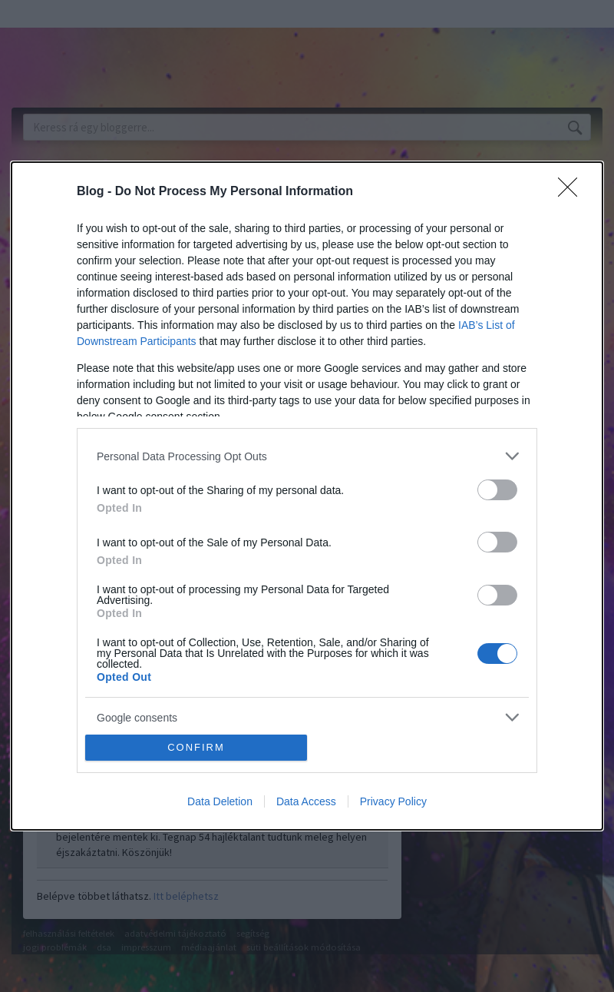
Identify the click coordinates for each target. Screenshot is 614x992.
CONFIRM (196, 747)
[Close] (572, 192)
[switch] (497, 489)
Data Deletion (220, 801)
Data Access (306, 801)
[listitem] (307, 456)
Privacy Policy (393, 801)
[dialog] (307, 495)
